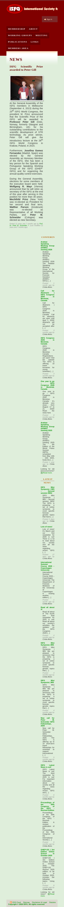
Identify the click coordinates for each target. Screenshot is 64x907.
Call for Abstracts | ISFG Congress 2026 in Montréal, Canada (47, 295)
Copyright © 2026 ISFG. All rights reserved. (26, 904)
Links (34, 42)
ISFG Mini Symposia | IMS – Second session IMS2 (47, 490)
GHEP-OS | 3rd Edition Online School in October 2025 (47, 852)
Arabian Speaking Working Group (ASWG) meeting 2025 (47, 426)
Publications (17, 42)
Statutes (52, 902)
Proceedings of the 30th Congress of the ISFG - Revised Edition (47, 806)
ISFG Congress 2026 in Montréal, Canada (47, 341)
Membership (16, 29)
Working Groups (20, 35)
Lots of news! (46, 527)
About (33, 29)
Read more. (47, 473)
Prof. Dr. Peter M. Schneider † (26, 224)
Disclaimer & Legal (39, 902)
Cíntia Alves (47, 287)
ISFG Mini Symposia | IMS (47, 644)
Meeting (41, 35)
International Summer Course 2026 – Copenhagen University (47, 566)
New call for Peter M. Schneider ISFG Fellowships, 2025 (47, 722)
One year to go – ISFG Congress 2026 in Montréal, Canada (47, 385)
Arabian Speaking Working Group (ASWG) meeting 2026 (47, 246)
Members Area (18, 48)
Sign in (49, 19)
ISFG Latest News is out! (47, 766)
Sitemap (26, 902)
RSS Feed (17, 902)
